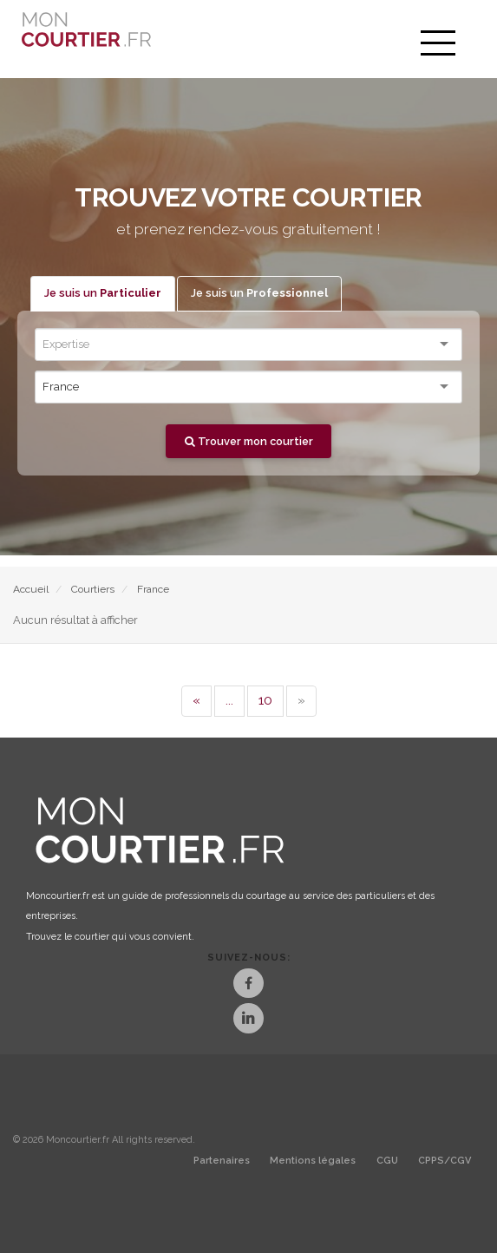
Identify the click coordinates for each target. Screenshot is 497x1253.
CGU (387, 1160)
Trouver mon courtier (249, 441)
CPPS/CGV (444, 1160)
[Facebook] (248, 985)
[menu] (438, 43)
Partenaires (221, 1160)
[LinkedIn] (248, 1020)
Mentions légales (313, 1160)
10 (265, 700)
